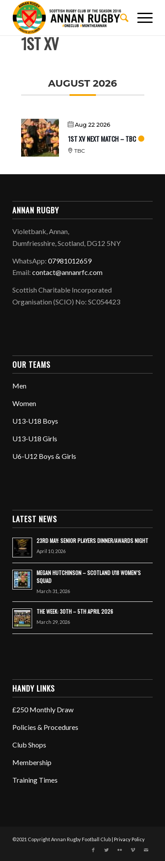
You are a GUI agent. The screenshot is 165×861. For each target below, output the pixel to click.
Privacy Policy (129, 839)
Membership (31, 762)
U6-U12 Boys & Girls (44, 456)
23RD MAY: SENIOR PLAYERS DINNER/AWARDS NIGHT (92, 540)
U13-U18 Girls (34, 438)
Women (24, 403)
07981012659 (70, 260)
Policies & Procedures (45, 727)
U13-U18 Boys (35, 421)
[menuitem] (119, 17)
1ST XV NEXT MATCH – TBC (102, 138)
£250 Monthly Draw (42, 709)
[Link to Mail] (146, 850)
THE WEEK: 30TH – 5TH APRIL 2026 (75, 611)
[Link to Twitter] (106, 850)
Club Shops (29, 744)
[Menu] (140, 17)
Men (19, 385)
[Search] (119, 17)
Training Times (35, 780)
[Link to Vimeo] (132, 850)
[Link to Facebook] (93, 850)
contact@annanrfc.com (67, 272)
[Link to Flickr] (119, 850)
